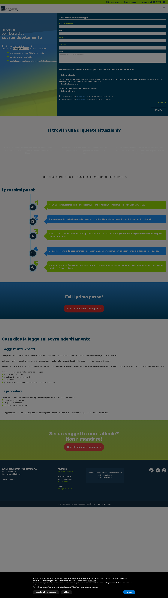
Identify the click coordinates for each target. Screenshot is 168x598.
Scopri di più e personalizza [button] (46, 592)
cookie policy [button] (92, 581)
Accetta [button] (129, 592)
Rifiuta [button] (66, 592)
